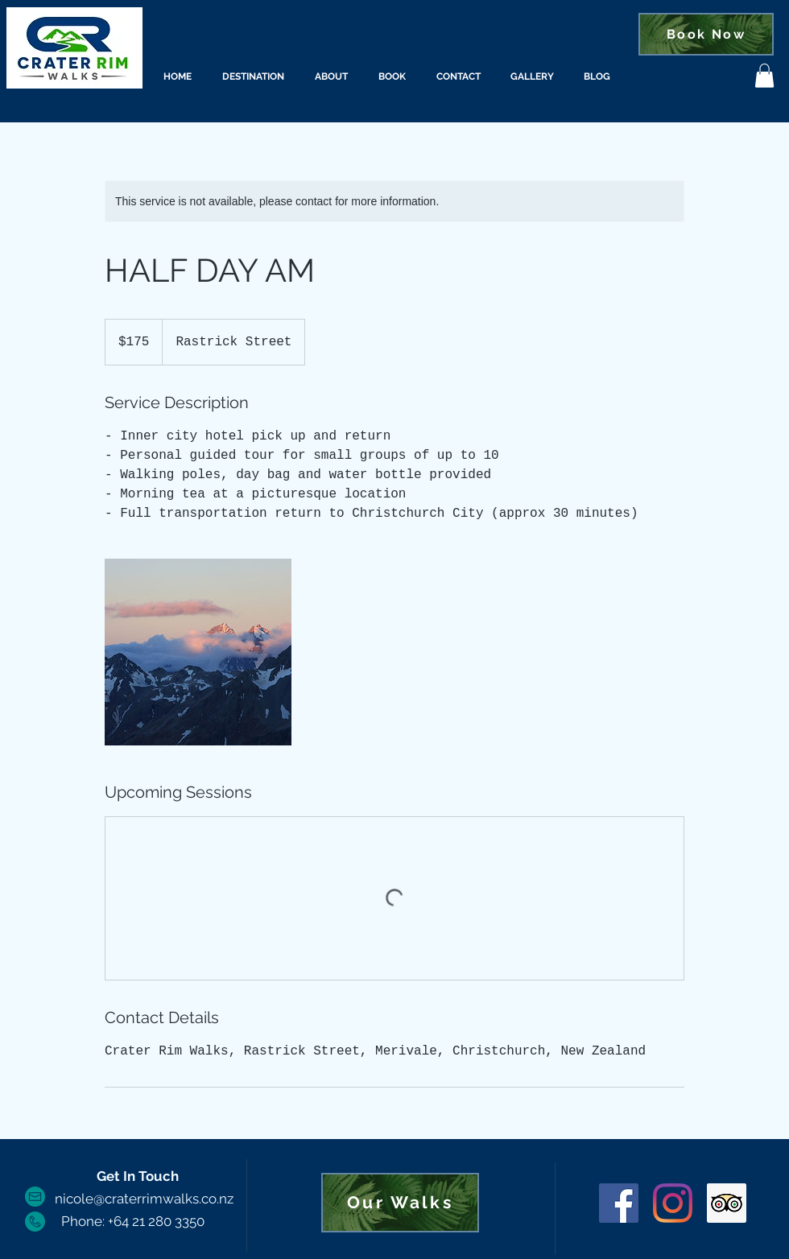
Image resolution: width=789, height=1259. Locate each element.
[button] (764, 76)
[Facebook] (618, 1203)
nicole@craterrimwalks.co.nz (144, 1199)
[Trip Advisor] (726, 1203)
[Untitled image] (198, 652)
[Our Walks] (400, 1202)
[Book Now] (706, 34)
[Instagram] (672, 1203)
